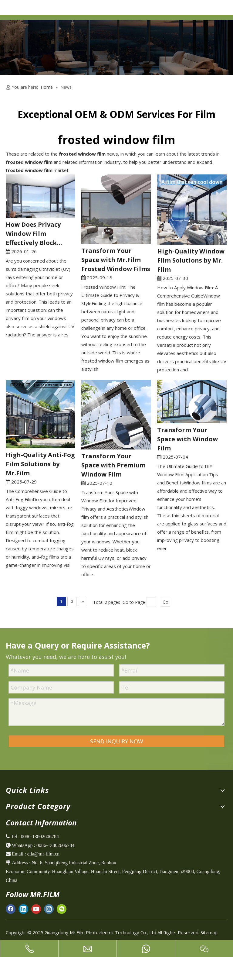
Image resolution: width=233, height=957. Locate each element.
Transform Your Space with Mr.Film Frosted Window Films (115, 259)
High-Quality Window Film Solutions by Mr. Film (191, 260)
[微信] (61, 909)
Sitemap (209, 932)
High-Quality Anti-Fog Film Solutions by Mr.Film (40, 464)
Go (165, 602)
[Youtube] (36, 909)
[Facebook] (10, 909)
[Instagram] (49, 909)
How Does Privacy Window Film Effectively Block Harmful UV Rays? (34, 233)
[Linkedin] (23, 909)
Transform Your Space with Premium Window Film (113, 465)
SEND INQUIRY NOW (116, 741)
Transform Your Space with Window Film (187, 439)
